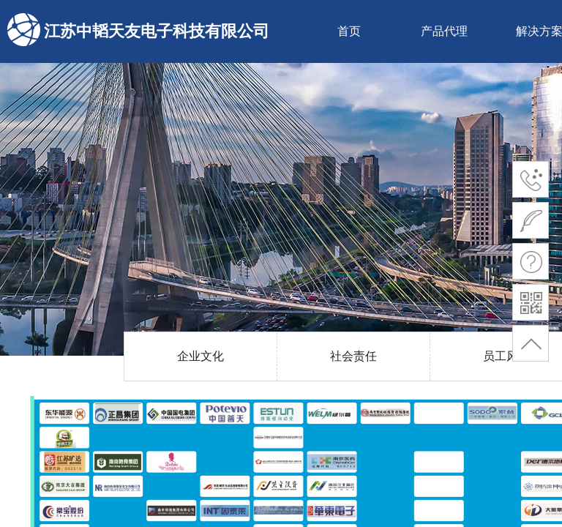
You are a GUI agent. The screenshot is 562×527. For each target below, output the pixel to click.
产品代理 (444, 31)
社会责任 (353, 356)
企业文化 (200, 356)
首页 (349, 31)
